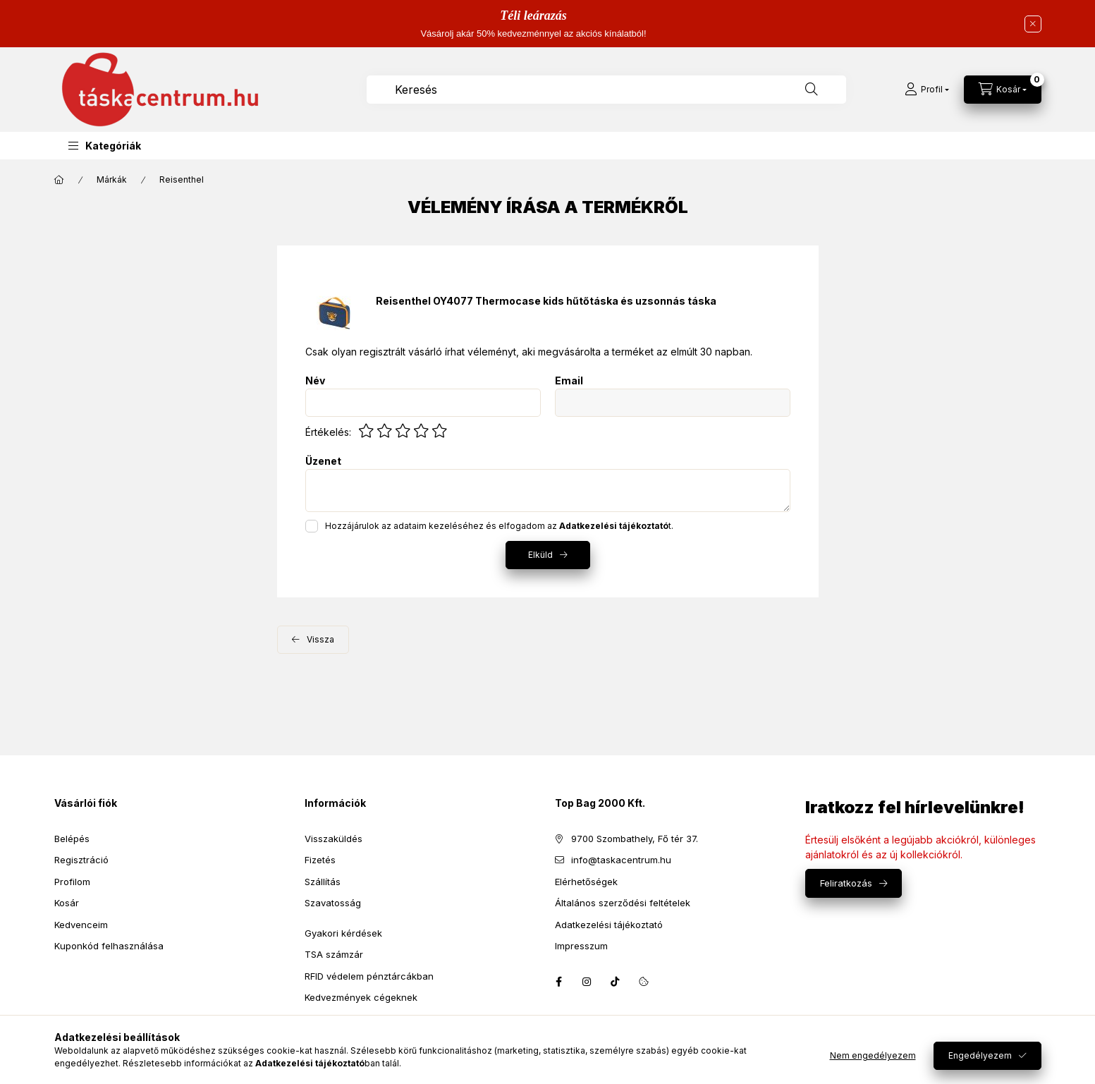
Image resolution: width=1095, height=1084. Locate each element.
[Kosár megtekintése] (1002, 89)
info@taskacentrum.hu (621, 859)
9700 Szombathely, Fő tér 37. (634, 838)
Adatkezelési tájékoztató (609, 924)
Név (315, 380)
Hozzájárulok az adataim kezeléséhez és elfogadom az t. (499, 525)
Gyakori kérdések (343, 933)
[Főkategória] (59, 179)
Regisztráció (81, 859)
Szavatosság (333, 902)
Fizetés (320, 859)
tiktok (615, 982)
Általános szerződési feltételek (622, 902)
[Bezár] (1032, 24)
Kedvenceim (81, 924)
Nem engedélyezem (873, 1055)
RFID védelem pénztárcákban (369, 976)
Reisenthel (181, 179)
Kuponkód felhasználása (109, 945)
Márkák (112, 179)
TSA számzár (334, 954)
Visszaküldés (333, 838)
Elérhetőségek (586, 881)
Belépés (72, 838)
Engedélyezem (980, 1055)
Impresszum (581, 945)
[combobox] (606, 89)
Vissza (320, 639)
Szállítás (323, 881)
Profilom (72, 881)
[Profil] (927, 89)
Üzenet (323, 461)
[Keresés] (811, 89)
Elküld (540, 554)
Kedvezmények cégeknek (361, 997)
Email (569, 380)
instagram (587, 982)
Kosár (66, 902)
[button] (104, 145)
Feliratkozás (846, 883)
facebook (559, 982)
